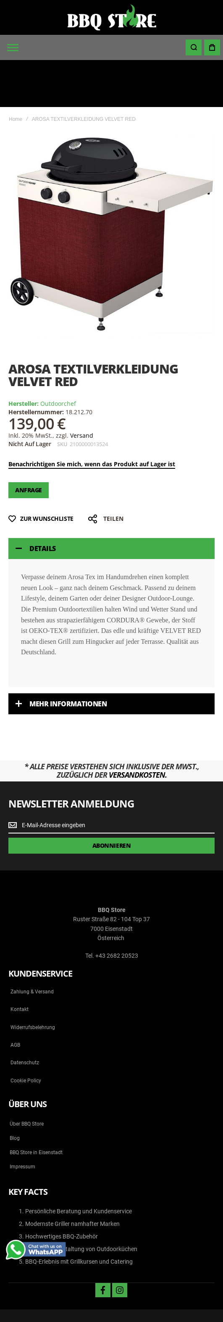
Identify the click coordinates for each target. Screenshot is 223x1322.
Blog (15, 1091)
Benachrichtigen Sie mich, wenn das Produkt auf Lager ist (91, 417)
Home (15, 72)
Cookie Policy (25, 1034)
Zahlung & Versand (32, 945)
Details (42, 502)
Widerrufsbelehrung (32, 980)
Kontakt (19, 962)
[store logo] (111, 17)
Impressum (22, 1120)
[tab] (111, 501)
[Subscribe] (111, 799)
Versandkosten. (138, 728)
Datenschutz (24, 1016)
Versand (81, 388)
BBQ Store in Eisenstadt (36, 1105)
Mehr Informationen (68, 656)
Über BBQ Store (27, 1077)
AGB (15, 998)
